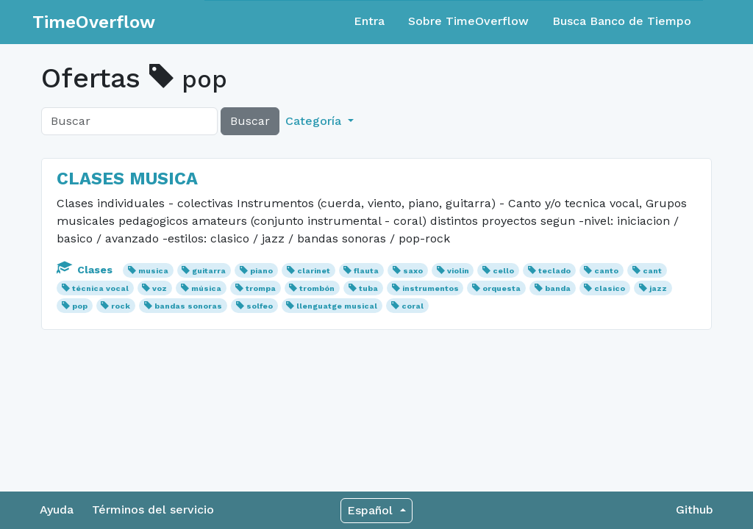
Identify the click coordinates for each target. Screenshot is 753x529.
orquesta (501, 288)
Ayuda (57, 510)
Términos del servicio (153, 510)
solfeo (259, 306)
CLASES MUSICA (127, 178)
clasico (609, 288)
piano (261, 271)
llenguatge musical (336, 306)
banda (558, 288)
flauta (366, 271)
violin (458, 271)
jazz (658, 288)
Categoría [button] (315, 121)
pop (80, 306)
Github (694, 510)
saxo (413, 271)
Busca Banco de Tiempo (621, 21)
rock (120, 306)
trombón (317, 288)
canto (606, 271)
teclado (554, 271)
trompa (261, 288)
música (206, 288)
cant (652, 271)
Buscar (250, 121)
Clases (86, 270)
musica (153, 271)
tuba (368, 288)
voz (159, 288)
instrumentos (430, 288)
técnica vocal (100, 288)
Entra (369, 21)
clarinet (313, 271)
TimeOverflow (93, 22)
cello (503, 271)
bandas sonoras (188, 306)
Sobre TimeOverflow (468, 21)
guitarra (209, 271)
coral (413, 306)
